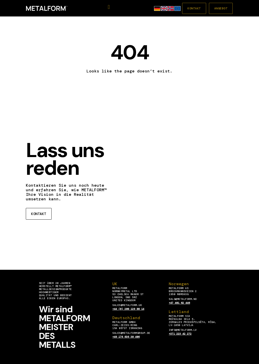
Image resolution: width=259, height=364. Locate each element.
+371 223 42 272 (180, 333)
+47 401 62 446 (179, 302)
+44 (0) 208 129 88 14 (128, 309)
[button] (108, 7)
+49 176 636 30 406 (126, 336)
